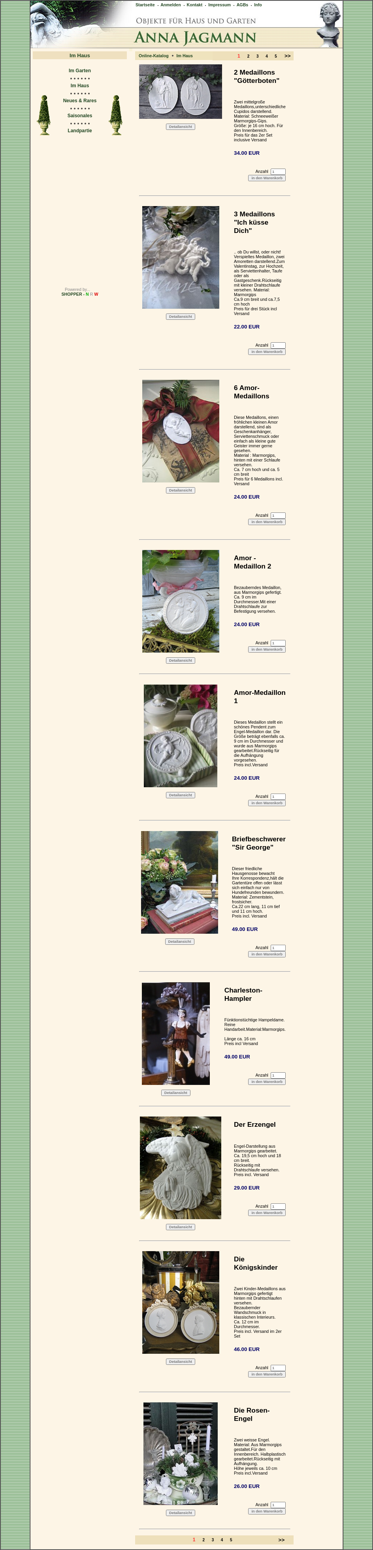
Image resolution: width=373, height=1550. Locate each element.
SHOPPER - (80, 294)
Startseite (145, 4)
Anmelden (168, 4)
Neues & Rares (80, 100)
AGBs (240, 4)
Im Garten (80, 70)
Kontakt (193, 4)
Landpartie (80, 130)
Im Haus (80, 85)
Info (256, 4)
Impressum (217, 4)
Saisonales (80, 115)
